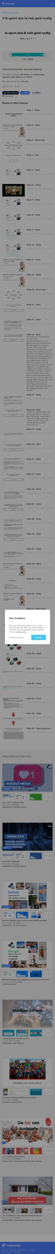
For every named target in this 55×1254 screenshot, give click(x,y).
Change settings (16, 637)
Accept (38, 637)
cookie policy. (21, 632)
